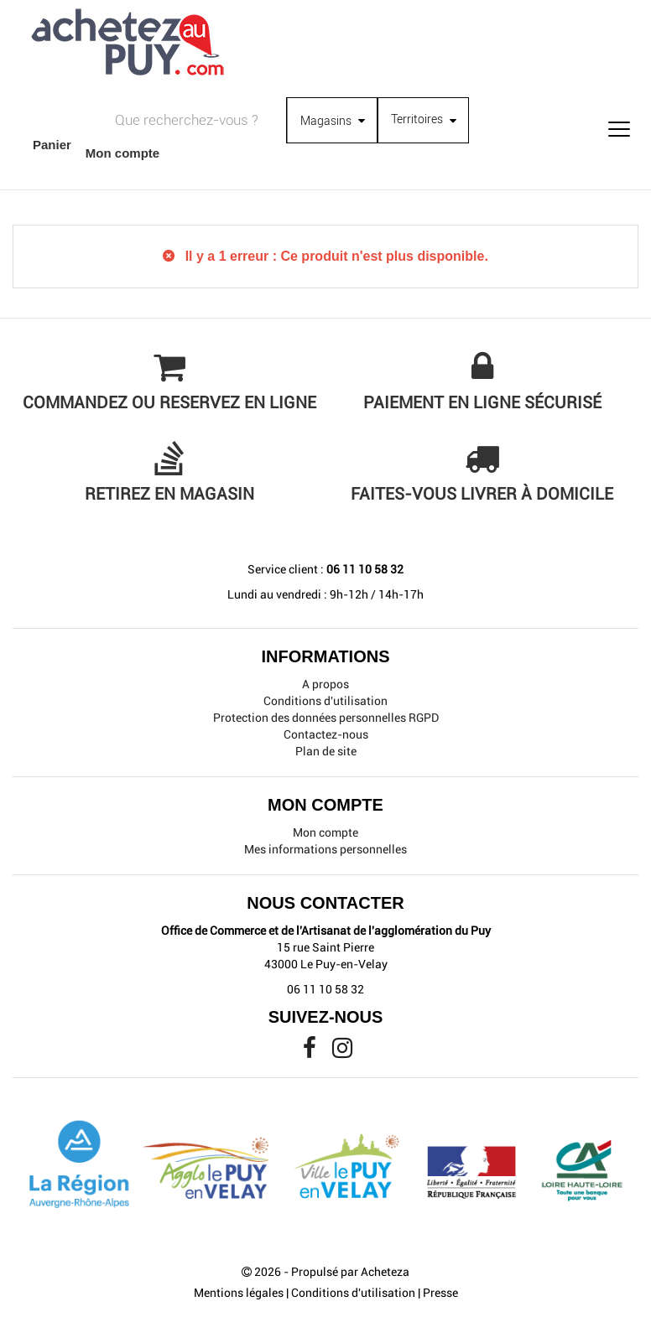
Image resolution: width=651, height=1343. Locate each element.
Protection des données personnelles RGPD (326, 717)
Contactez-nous (326, 734)
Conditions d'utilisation (325, 701)
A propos (325, 684)
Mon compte (325, 832)
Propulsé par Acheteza (350, 1271)
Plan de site (326, 751)
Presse (440, 1292)
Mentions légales (239, 1292)
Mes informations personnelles (325, 849)
